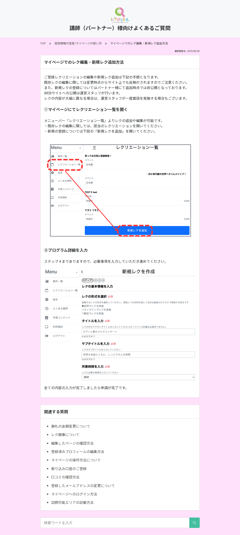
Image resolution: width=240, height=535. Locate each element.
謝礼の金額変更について (70, 426)
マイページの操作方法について (76, 460)
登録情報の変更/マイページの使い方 (78, 43)
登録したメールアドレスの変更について (83, 485)
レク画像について (65, 434)
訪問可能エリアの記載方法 (72, 502)
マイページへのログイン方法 (74, 494)
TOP (43, 43)
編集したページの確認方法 (72, 443)
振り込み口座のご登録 (69, 468)
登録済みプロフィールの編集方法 (77, 451)
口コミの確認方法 (65, 477)
